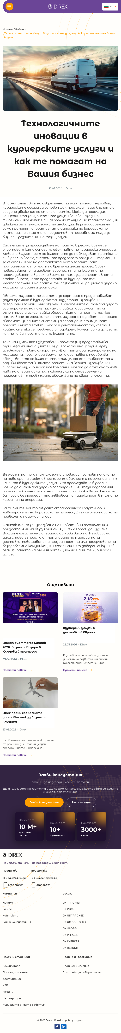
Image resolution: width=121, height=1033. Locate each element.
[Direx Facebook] (57, 1026)
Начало (8, 29)
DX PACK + (69, 909)
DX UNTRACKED (73, 915)
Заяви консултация (44, 802)
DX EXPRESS (70, 941)
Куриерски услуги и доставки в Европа (79, 630)
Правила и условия (75, 966)
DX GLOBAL (70, 928)
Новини (20, 29)
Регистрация (81, 802)
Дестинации (12, 978)
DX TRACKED (71, 902)
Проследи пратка (15, 972)
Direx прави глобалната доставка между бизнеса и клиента (25, 717)
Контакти (10, 915)
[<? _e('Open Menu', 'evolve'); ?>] (9, 7)
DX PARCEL (70, 935)
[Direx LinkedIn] (64, 1026)
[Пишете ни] (17, 878)
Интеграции (12, 998)
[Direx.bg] (57, 6)
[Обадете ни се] (15, 885)
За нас (7, 909)
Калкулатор (11, 966)
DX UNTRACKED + (74, 922)
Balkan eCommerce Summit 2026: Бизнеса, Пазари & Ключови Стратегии (24, 647)
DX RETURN (70, 947)
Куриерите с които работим (24, 1004)
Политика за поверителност (83, 972)
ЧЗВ (5, 985)
